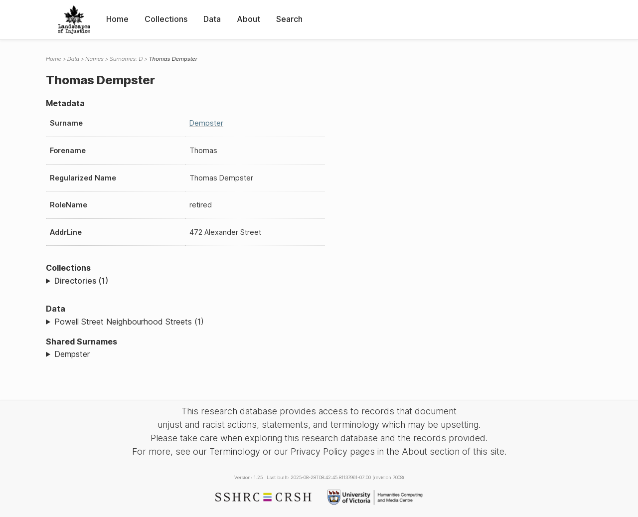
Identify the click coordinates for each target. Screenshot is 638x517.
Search (289, 19)
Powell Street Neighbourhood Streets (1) (129, 322)
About (248, 19)
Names (94, 58)
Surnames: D (126, 58)
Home (117, 19)
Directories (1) (81, 281)
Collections (166, 19)
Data (212, 19)
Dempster (206, 123)
